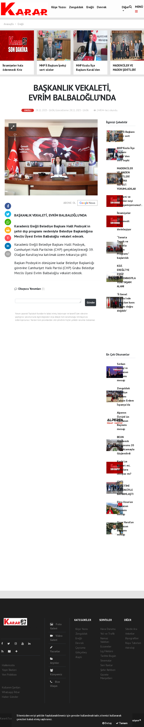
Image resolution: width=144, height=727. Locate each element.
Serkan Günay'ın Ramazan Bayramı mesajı (122, 372)
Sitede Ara (131, 629)
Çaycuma (80, 647)
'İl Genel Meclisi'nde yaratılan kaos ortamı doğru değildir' (125, 302)
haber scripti (7, 722)
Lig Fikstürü (106, 651)
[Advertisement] (120, 336)
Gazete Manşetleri (106, 676)
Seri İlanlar (106, 665)
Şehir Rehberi (108, 670)
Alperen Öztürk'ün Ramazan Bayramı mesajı (123, 421)
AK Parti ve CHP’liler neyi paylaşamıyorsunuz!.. (129, 201)
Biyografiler (132, 638)
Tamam (121, 723)
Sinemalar (106, 660)
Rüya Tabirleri (133, 643)
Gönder (91, 302)
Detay (107, 723)
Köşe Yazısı (58, 7)
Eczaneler (105, 646)
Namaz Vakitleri (104, 640)
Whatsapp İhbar (11, 692)
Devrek (101, 7)
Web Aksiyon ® (133, 720)
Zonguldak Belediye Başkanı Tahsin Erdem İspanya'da (125, 396)
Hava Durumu (108, 629)
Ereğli (90, 7)
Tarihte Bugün (108, 656)
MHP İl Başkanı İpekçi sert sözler (125, 136)
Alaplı (78, 657)
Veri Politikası (9, 674)
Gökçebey (81, 652)
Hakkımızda (8, 665)
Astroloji (129, 647)
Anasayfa (9, 24)
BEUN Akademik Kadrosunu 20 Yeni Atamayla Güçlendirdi (125, 445)
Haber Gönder (10, 697)
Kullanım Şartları (11, 687)
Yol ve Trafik (107, 633)
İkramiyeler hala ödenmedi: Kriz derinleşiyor (124, 221)
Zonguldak (76, 7)
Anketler (130, 633)
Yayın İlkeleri (9, 670)
